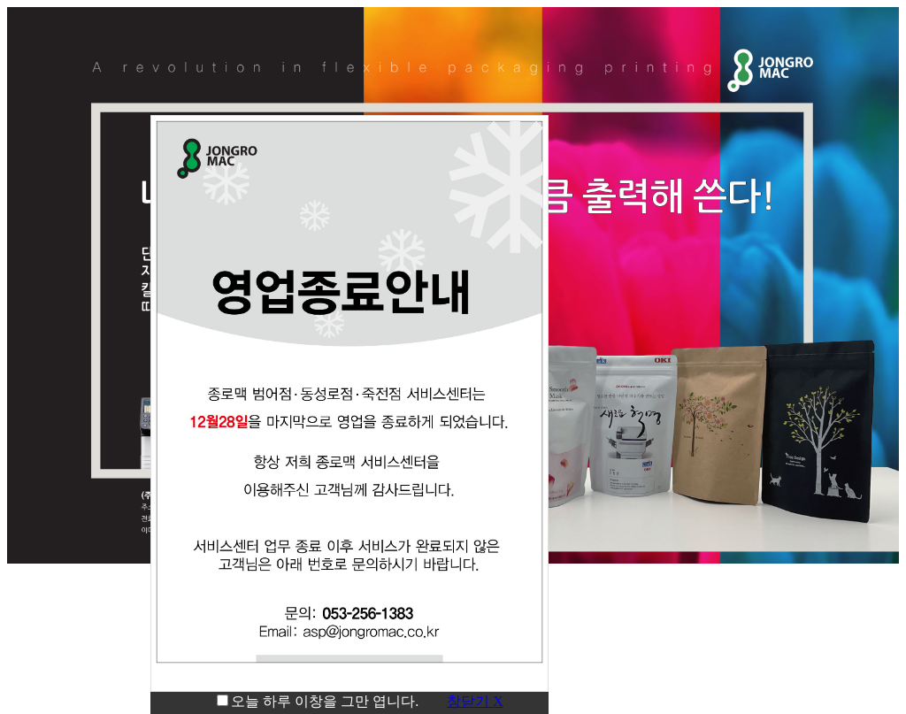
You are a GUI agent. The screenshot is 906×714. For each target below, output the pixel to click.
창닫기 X (475, 701)
